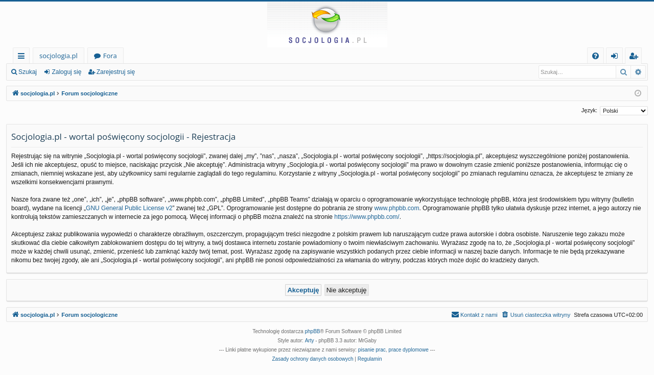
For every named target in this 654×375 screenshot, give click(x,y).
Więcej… (23, 57)
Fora (110, 55)
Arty (309, 340)
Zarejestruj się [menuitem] (636, 57)
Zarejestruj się (116, 72)
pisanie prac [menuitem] (372, 350)
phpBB (312, 331)
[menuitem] (595, 56)
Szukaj (27, 72)
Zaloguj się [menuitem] (616, 57)
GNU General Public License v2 (129, 208)
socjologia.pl (58, 55)
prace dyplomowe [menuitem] (408, 350)
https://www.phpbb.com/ (366, 216)
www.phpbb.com (396, 208)
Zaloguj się (66, 72)
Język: (589, 110)
